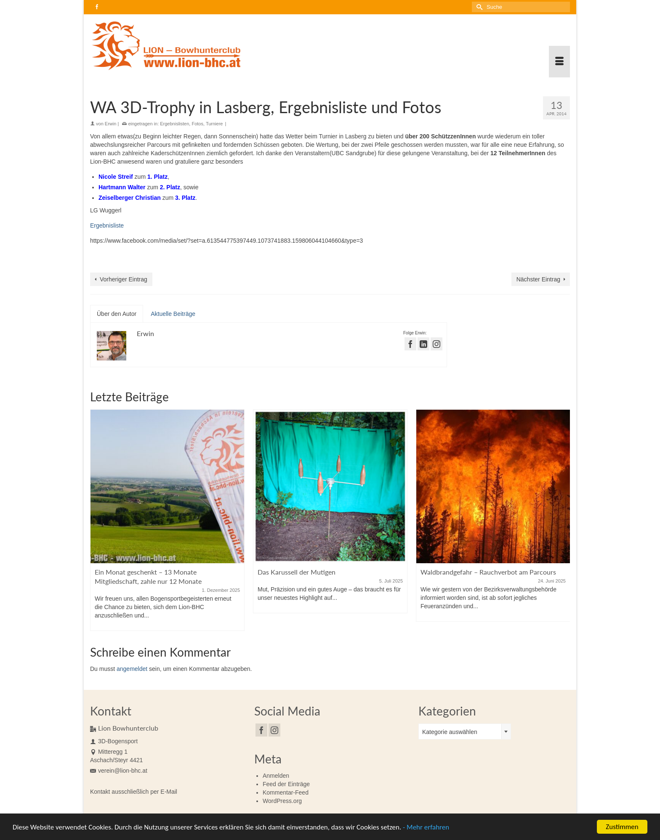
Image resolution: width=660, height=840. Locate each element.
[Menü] (559, 61)
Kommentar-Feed (286, 792)
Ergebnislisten (174, 123)
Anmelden (276, 775)
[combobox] (464, 731)
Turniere (214, 123)
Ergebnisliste (107, 225)
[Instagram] (274, 730)
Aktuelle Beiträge (173, 313)
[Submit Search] (478, 7)
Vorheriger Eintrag (123, 279)
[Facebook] (261, 730)
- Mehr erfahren (426, 829)
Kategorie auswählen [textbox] (449, 732)
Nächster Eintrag (538, 279)
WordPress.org (282, 801)
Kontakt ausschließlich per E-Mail (133, 791)
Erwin (111, 123)
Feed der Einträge (286, 784)
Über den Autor (116, 313)
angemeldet (132, 668)
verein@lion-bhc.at (118, 770)
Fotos (197, 123)
